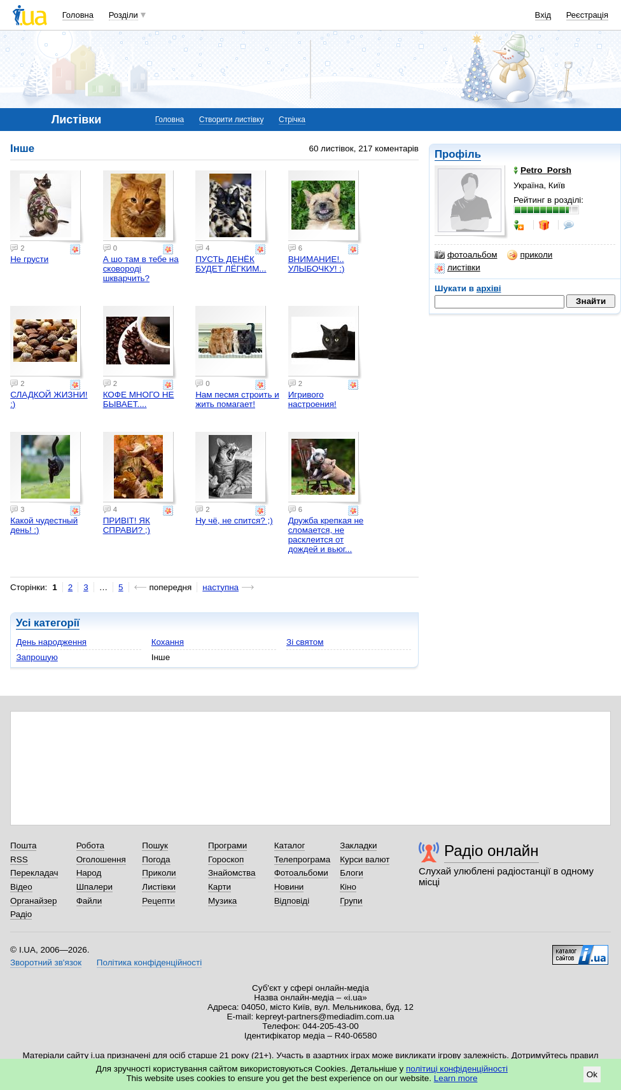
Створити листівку (231, 119)
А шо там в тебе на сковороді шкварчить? (141, 268)
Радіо (21, 914)
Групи (351, 901)
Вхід (543, 15)
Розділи (123, 15)
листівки (457, 268)
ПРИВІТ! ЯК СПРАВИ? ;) (126, 525)
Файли (89, 901)
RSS (19, 859)
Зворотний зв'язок (45, 962)
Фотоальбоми (301, 873)
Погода (156, 859)
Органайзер (33, 901)
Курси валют (364, 859)
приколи (529, 255)
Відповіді (292, 901)
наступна (220, 587)
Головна (78, 15)
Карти (219, 887)
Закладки (358, 845)
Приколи (159, 873)
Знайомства (232, 873)
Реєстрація (587, 15)
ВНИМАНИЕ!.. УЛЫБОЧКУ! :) (316, 263)
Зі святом (305, 642)
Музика (222, 901)
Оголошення (101, 859)
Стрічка (292, 119)
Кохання (167, 642)
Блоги (351, 873)
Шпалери (94, 887)
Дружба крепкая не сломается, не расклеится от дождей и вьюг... (326, 535)
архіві (489, 288)
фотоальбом (466, 255)
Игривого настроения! (312, 399)
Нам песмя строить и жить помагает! (237, 399)
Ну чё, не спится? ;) (234, 520)
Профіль (458, 154)
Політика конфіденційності (149, 962)
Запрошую (36, 657)
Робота (90, 845)
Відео (21, 887)
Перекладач (34, 873)
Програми (227, 845)
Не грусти (29, 259)
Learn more (456, 1078)
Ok (592, 1074)
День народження (51, 642)
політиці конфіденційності (457, 1068)
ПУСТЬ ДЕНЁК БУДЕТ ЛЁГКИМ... (230, 263)
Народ (89, 873)
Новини (289, 887)
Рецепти (158, 901)
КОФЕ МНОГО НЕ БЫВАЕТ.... (138, 399)
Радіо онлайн (491, 850)
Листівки (159, 887)
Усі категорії (48, 623)
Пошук (155, 845)
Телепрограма (302, 859)
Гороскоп (226, 859)
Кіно (348, 887)
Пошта (23, 845)
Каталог (289, 845)
